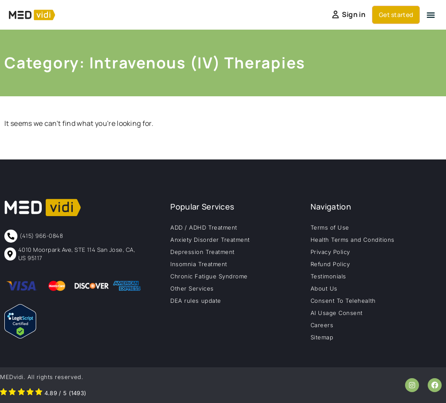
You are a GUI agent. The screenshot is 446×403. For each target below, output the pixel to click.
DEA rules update (195, 300)
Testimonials (328, 276)
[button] (430, 14)
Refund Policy (330, 264)
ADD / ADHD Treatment (203, 227)
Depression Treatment (202, 251)
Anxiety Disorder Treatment (210, 239)
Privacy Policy (330, 251)
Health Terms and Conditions (353, 239)
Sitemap (322, 337)
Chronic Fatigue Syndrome (208, 276)
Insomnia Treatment (198, 264)
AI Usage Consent (337, 312)
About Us (324, 288)
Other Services (191, 288)
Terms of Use (330, 227)
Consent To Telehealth (343, 300)
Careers (322, 325)
